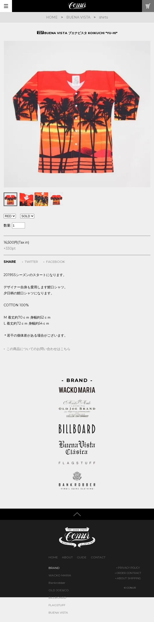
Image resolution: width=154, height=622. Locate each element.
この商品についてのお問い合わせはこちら (38, 349)
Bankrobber (57, 583)
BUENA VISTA (78, 17)
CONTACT (98, 557)
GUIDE (81, 557)
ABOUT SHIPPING (129, 578)
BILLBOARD (57, 597)
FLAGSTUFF (57, 605)
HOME (52, 17)
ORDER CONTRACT (129, 573)
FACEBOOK (55, 262)
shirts (103, 17)
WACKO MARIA (60, 575)
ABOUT (67, 557)
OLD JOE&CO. (59, 590)
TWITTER (31, 262)
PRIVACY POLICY (129, 567)
